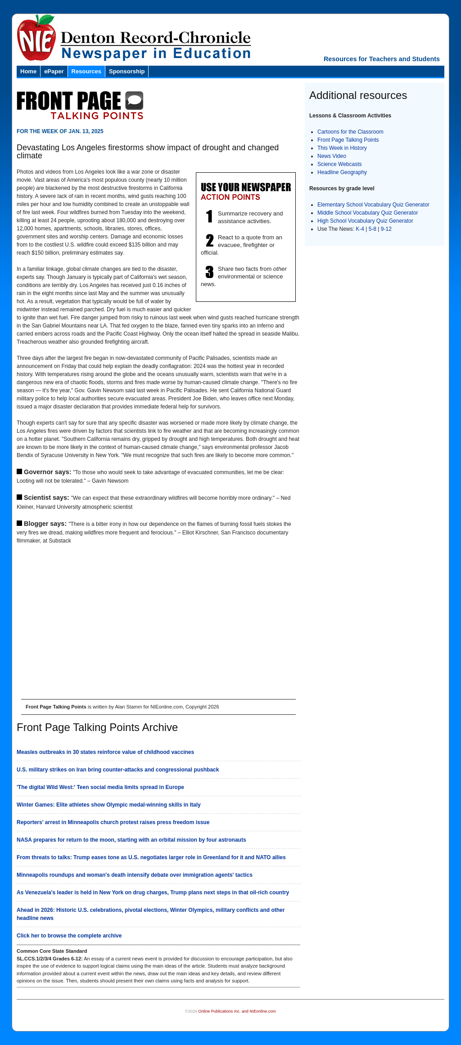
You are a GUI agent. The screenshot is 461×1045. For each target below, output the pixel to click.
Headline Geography (342, 172)
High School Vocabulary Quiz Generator (365, 221)
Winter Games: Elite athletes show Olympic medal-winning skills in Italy (109, 805)
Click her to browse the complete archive (69, 936)
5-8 (373, 229)
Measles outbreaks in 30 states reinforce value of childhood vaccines (105, 752)
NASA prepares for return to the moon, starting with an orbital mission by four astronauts (131, 840)
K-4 (360, 229)
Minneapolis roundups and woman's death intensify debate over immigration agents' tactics (135, 875)
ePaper (53, 71)
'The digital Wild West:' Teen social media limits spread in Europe (100, 787)
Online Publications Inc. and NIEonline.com (237, 1011)
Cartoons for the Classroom (350, 132)
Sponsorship (127, 71)
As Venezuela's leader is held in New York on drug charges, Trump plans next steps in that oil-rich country (153, 892)
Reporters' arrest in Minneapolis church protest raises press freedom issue (113, 822)
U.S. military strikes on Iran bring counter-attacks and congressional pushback (118, 770)
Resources (86, 71)
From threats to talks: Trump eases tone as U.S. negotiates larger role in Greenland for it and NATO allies (151, 857)
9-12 (386, 229)
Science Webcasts (339, 164)
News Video (331, 156)
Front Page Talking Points (348, 140)
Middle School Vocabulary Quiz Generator (367, 213)
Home (28, 71)
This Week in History (342, 148)
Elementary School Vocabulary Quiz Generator (373, 205)
